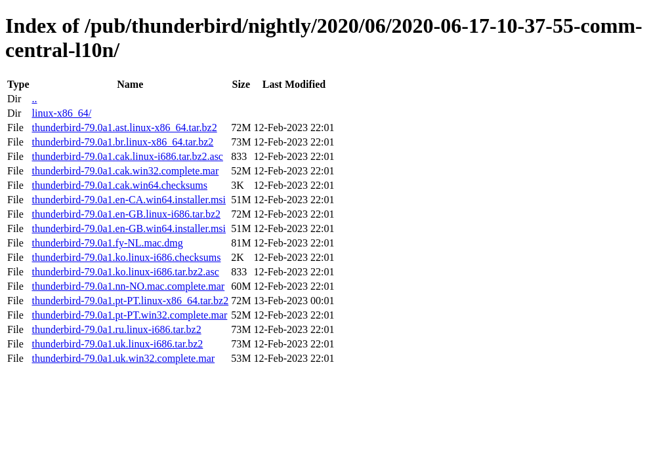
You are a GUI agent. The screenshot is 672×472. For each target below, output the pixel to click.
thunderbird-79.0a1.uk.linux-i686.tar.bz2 (117, 343)
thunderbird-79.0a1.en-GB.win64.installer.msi (129, 228)
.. (34, 98)
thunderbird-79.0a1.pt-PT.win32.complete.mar (129, 315)
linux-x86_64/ (61, 113)
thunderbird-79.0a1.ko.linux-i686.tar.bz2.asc (125, 271)
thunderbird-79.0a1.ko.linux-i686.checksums (126, 257)
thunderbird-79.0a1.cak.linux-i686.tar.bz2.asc (127, 156)
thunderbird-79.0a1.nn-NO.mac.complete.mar (128, 286)
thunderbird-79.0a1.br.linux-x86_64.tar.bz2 (122, 142)
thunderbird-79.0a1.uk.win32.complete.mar (123, 358)
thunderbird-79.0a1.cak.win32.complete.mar (125, 170)
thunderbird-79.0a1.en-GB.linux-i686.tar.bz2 (126, 214)
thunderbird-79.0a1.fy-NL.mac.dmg (107, 242)
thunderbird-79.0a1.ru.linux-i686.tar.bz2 (116, 329)
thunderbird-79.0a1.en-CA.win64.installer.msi (129, 199)
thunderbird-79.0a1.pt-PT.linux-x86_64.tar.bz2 (130, 300)
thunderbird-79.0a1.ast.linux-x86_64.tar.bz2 (124, 127)
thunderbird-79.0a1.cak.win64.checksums (119, 185)
